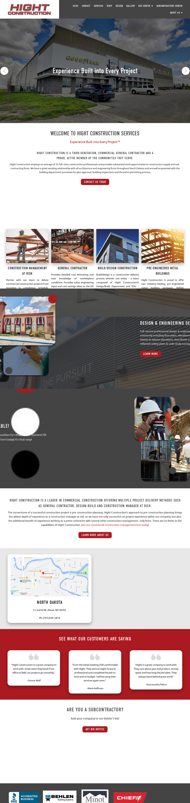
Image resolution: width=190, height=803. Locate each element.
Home (75, 5)
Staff (109, 5)
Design (119, 5)
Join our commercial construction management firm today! (115, 525)
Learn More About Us (95, 535)
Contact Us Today (95, 182)
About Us (176, 12)
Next (185, 71)
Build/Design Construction (118, 286)
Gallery (130, 5)
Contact (86, 5)
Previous (4, 71)
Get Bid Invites (95, 729)
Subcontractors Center (169, 5)
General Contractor (73, 286)
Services (98, 5)
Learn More (175, 354)
